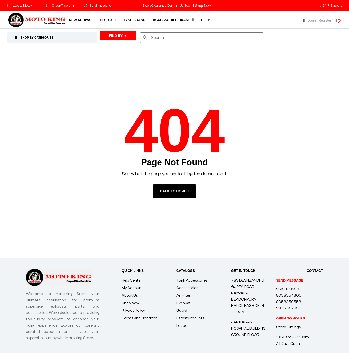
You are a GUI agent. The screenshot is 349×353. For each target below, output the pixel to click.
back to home (174, 191)
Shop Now (203, 6)
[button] (290, 318)
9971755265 (287, 308)
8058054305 (288, 295)
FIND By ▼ (118, 36)
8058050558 (288, 302)
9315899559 (287, 289)
